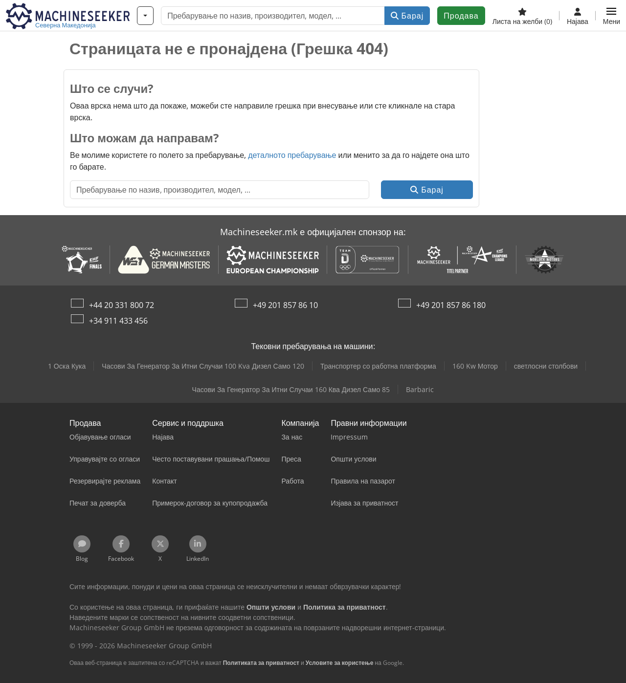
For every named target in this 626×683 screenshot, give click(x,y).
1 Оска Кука (67, 366)
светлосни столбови (546, 366)
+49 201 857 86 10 (285, 305)
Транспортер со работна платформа (378, 366)
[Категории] (145, 15)
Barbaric (420, 389)
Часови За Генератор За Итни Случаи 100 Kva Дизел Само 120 (203, 366)
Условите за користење (340, 663)
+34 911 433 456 (118, 320)
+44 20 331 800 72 (121, 305)
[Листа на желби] (522, 15)
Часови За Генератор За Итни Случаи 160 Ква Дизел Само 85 (291, 389)
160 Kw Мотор (475, 366)
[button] (611, 15)
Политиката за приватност (261, 663)
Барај (407, 15)
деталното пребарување (292, 155)
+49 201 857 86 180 (451, 305)
